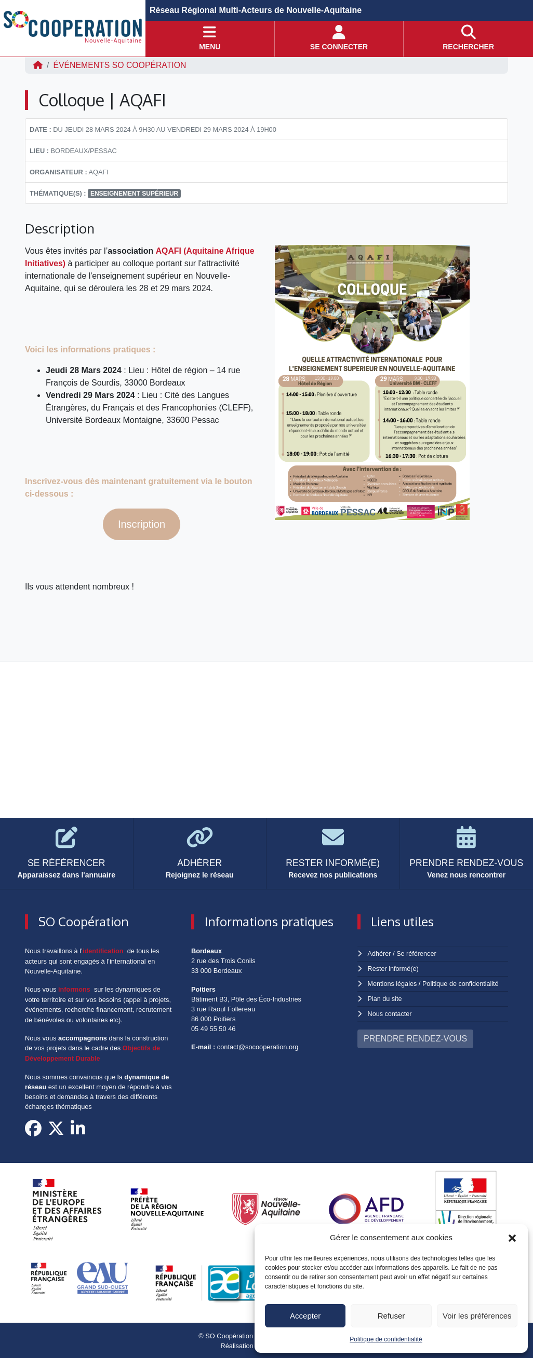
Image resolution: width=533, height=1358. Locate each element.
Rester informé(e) (394, 968)
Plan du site (385, 998)
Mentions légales (393, 982)
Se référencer (416, 953)
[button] (512, 1237)
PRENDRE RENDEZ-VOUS (415, 1036)
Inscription (141, 524)
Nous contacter (390, 1012)
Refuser (391, 1315)
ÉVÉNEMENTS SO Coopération (120, 65)
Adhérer (379, 953)
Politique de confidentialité (386, 1339)
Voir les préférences (477, 1315)
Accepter (305, 1315)
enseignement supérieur (134, 193)
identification (103, 951)
